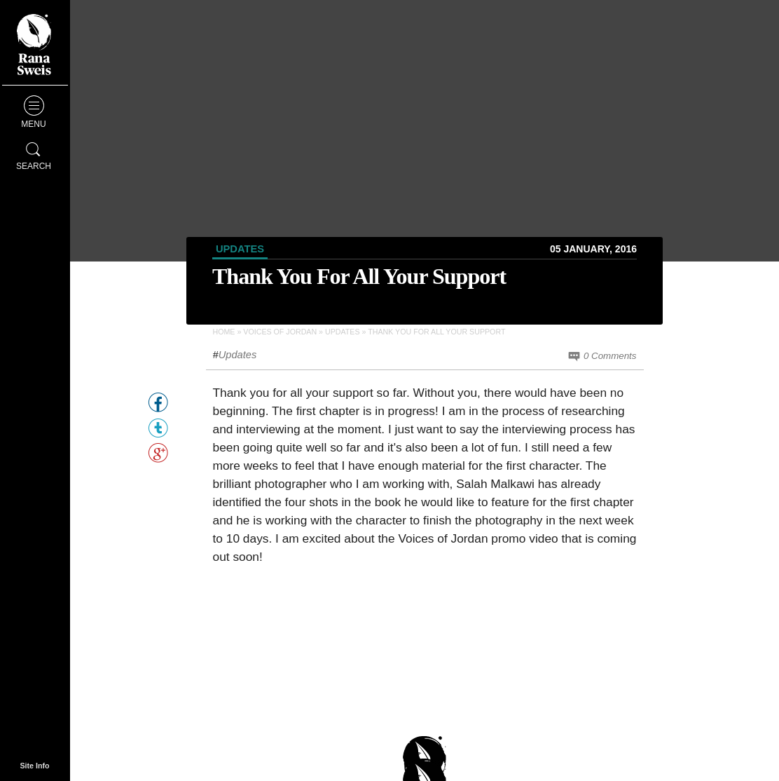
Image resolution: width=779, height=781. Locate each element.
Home (224, 331)
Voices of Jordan (280, 331)
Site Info (34, 765)
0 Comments (601, 356)
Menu (33, 112)
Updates (240, 248)
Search (33, 154)
